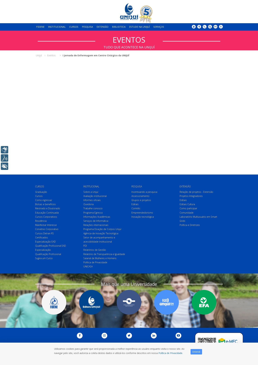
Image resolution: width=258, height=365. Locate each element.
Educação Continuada (47, 212)
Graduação (41, 191)
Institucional (57, 26)
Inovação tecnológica (142, 216)
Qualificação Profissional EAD (50, 245)
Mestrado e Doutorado (47, 208)
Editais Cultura (187, 204)
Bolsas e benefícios (45, 204)
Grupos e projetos (141, 200)
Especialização (43, 249)
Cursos (73, 26)
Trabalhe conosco (93, 208)
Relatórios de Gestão (94, 249)
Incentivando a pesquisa (144, 191)
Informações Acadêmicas (96, 216)
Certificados (41, 237)
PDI (85, 245)
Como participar (188, 208)
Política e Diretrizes (190, 225)
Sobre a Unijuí (90, 191)
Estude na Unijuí (139, 26)
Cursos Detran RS (44, 233)
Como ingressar (43, 200)
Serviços (158, 26)
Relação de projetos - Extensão (196, 191)
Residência (41, 220)
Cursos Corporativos (46, 216)
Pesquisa (87, 26)
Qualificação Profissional (48, 254)
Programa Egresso (93, 212)
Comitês (135, 208)
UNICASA (88, 266)
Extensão (102, 26)
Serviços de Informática (95, 220)
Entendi (196, 351)
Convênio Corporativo (46, 229)
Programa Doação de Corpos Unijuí (102, 229)
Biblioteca (119, 26)
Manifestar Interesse (46, 225)
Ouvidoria (88, 204)
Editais (135, 204)
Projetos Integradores (191, 196)
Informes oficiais (92, 200)
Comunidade (187, 212)
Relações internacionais (95, 225)
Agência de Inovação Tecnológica (100, 233)
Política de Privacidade (95, 262)
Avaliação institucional (95, 196)
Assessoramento (140, 196)
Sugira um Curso (44, 258)
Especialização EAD (45, 241)
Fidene (40, 26)
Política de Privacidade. (170, 353)
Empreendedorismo (142, 212)
